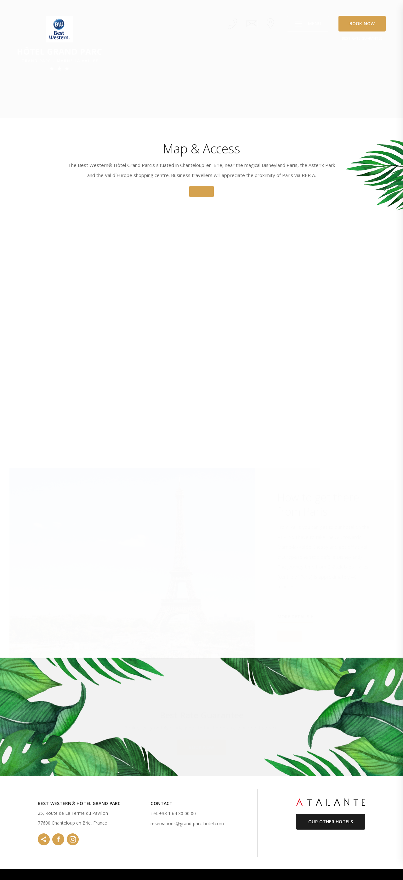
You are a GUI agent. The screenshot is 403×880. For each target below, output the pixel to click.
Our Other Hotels (330, 822)
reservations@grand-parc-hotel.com (187, 823)
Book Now (362, 23)
